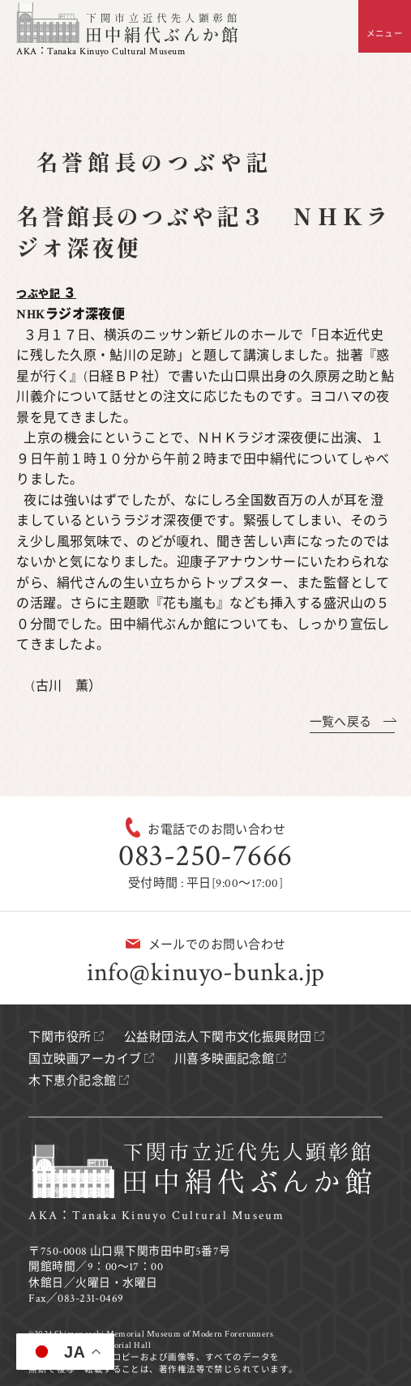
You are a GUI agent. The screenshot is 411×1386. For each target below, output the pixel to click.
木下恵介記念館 (72, 1081)
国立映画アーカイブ (84, 1059)
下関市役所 (59, 1037)
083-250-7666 (205, 856)
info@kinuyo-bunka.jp (206, 972)
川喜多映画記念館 (224, 1059)
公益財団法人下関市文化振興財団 (218, 1037)
